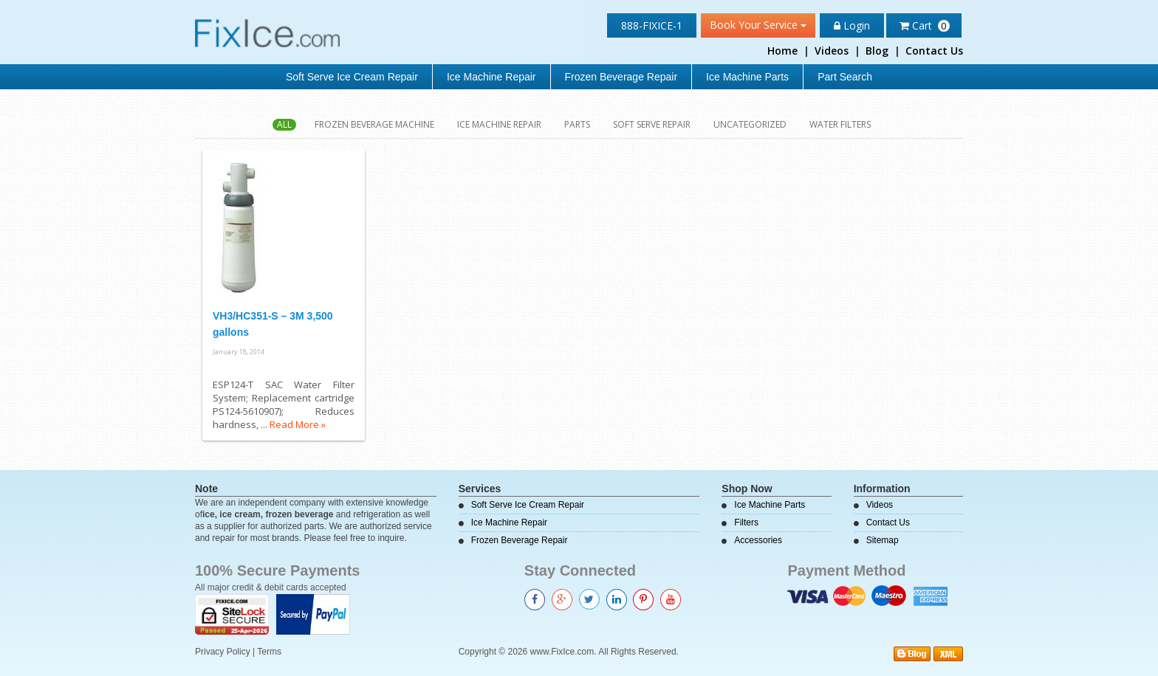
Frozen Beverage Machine (374, 125)
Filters (746, 522)
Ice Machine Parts (747, 77)
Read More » (298, 424)
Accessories (758, 540)
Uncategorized (750, 125)
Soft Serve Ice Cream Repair (352, 77)
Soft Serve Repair (652, 125)
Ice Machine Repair (491, 77)
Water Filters (840, 125)
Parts (577, 125)
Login (852, 25)
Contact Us (934, 51)
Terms (269, 651)
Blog (877, 51)
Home (782, 51)
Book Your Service (758, 25)
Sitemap (882, 540)
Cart (925, 25)
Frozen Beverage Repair (621, 77)
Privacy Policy (222, 651)
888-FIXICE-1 (651, 25)
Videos (832, 51)
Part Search (845, 77)
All (284, 125)
